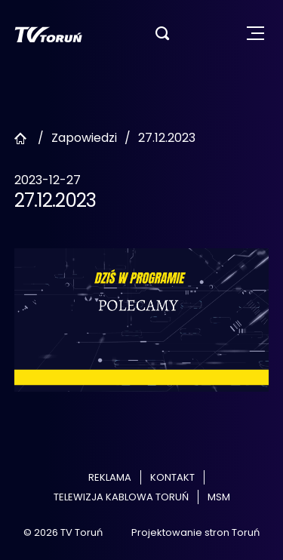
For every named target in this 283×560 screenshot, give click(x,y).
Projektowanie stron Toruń (195, 532)
